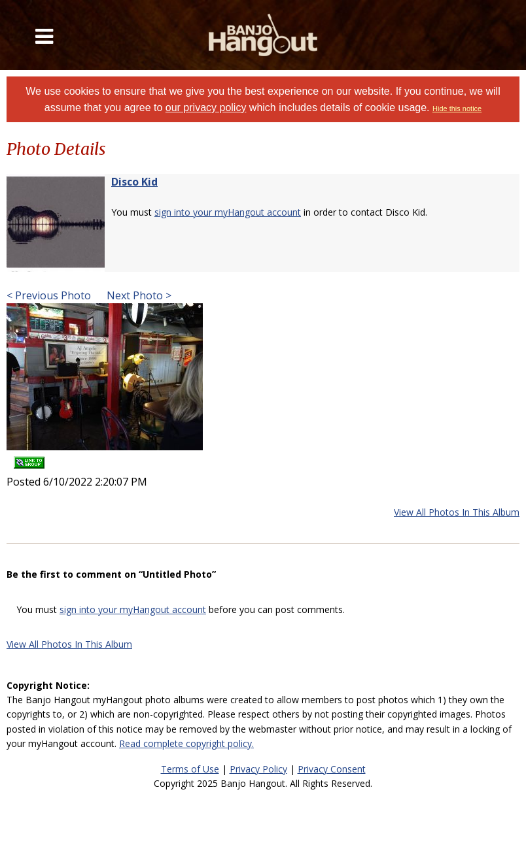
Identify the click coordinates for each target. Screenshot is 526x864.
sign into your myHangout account (227, 212)
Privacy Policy (258, 769)
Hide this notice (457, 108)
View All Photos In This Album (456, 512)
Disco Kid (134, 181)
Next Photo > (137, 295)
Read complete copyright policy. (186, 743)
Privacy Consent (332, 769)
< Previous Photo (49, 295)
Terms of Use (190, 769)
